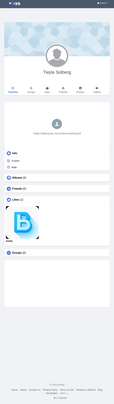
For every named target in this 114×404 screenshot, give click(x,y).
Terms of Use (67, 389)
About (23, 389)
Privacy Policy (50, 389)
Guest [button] (102, 3)
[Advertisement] (57, 13)
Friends (17, 188)
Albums (17, 177)
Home (15, 389)
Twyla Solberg (57, 72)
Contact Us (34, 389)
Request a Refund (85, 389)
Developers (52, 393)
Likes (15, 199)
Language (60, 398)
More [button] (64, 393)
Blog (100, 389)
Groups (17, 253)
